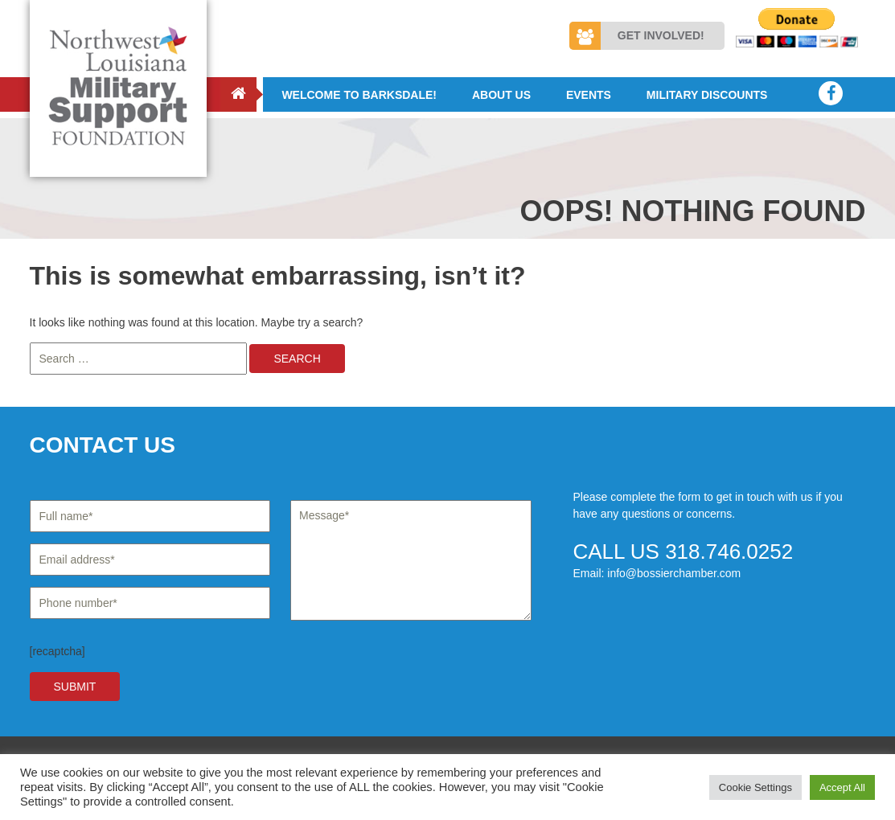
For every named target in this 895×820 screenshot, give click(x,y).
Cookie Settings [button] (755, 787)
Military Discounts (707, 94)
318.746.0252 (729, 551)
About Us (501, 94)
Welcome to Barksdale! (359, 94)
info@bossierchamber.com (674, 573)
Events (588, 94)
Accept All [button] (842, 787)
